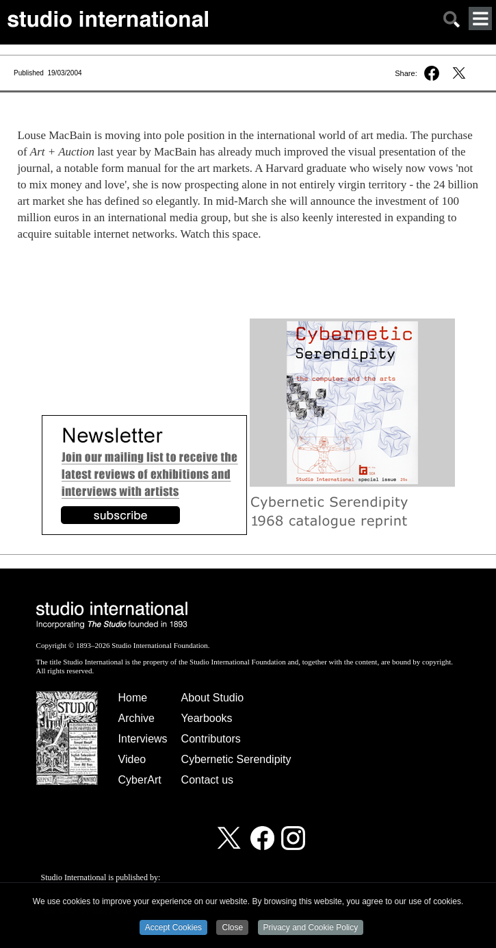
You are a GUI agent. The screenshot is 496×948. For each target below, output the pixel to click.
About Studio (212, 697)
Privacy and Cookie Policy (310, 928)
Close (232, 928)
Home (133, 697)
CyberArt (139, 780)
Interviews (143, 739)
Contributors (211, 739)
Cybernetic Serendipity (236, 759)
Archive (136, 718)
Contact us (207, 780)
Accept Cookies (173, 928)
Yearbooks (207, 718)
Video (132, 759)
